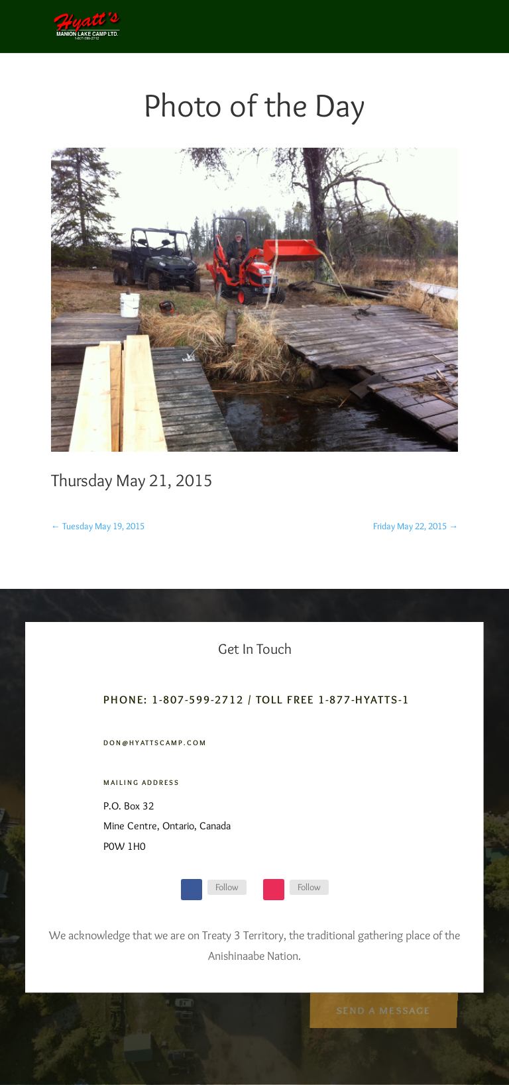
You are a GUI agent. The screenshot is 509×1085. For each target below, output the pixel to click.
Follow (227, 887)
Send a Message (383, 1008)
